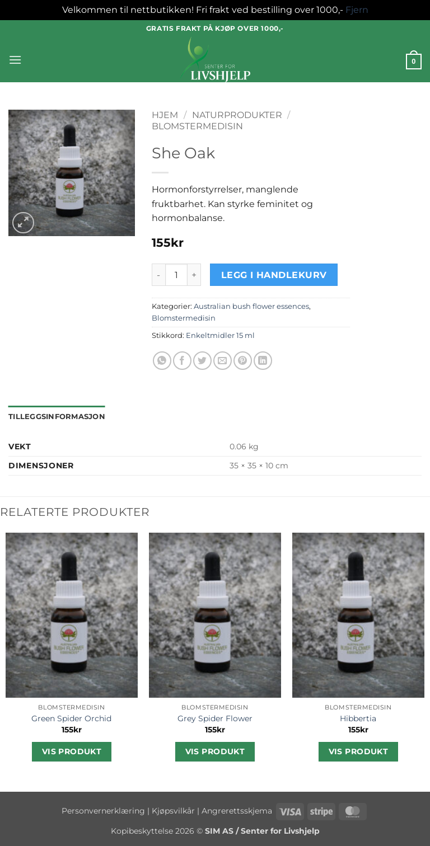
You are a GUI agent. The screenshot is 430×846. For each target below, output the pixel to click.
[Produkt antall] (176, 275)
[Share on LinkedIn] (263, 360)
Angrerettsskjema (237, 811)
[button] (15, 59)
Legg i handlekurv (274, 275)
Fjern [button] (356, 9)
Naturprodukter (237, 115)
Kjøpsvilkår (173, 811)
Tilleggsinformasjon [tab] (56, 416)
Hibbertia (358, 718)
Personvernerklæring (103, 811)
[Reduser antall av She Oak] (158, 275)
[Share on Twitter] (202, 360)
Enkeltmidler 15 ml (220, 335)
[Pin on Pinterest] (242, 360)
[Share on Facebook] (182, 360)
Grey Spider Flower (215, 718)
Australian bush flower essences (251, 306)
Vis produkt (72, 751)
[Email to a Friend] (222, 360)
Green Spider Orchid (71, 718)
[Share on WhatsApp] (162, 360)
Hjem (165, 115)
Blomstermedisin (197, 126)
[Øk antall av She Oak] (194, 275)
